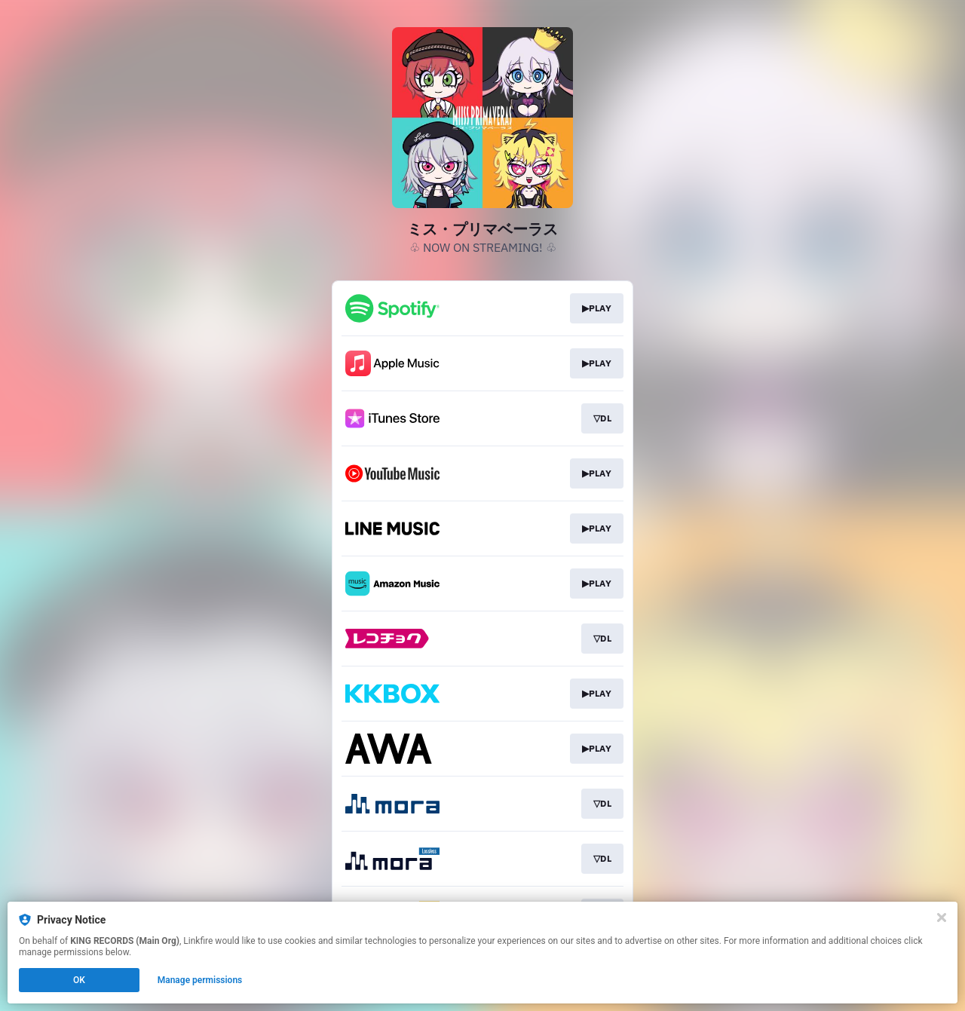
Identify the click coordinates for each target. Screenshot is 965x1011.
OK (79, 980)
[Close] (942, 917)
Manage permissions (200, 980)
